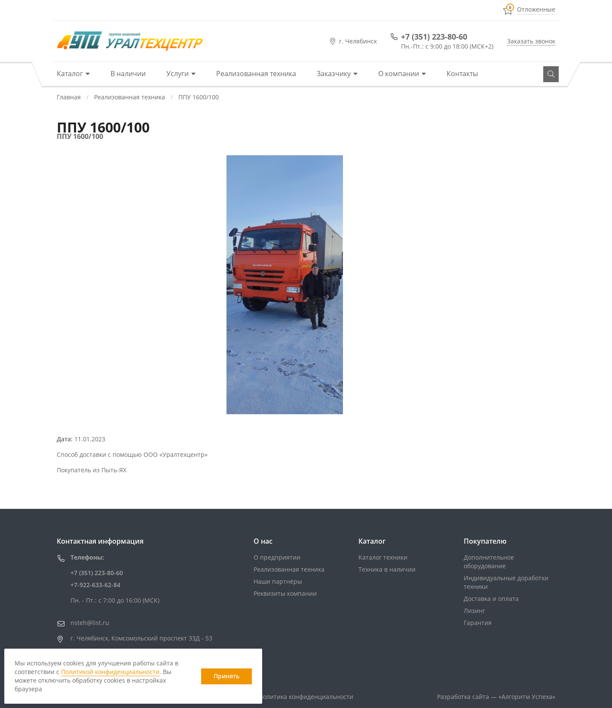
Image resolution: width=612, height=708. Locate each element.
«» (527, 697)
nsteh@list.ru (89, 623)
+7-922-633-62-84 (95, 585)
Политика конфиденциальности (306, 697)
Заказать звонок (531, 41)
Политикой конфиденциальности (110, 672)
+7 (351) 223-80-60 (434, 36)
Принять (226, 676)
